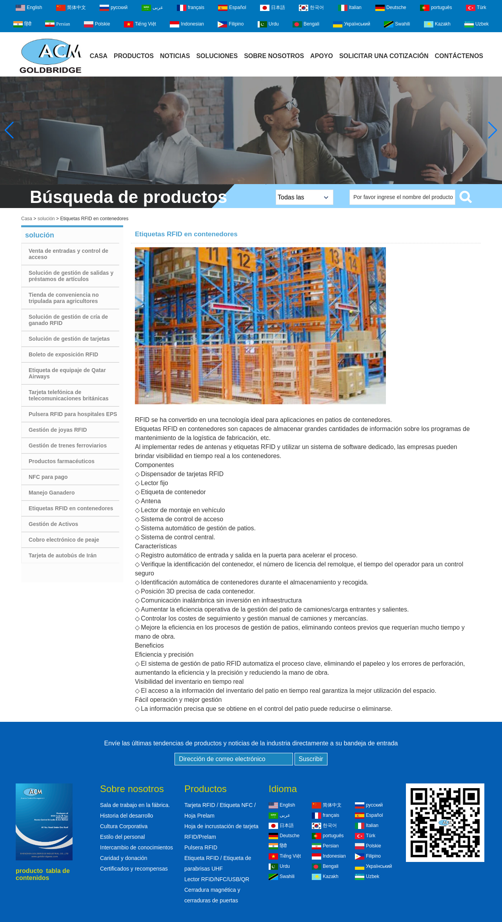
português (436, 8)
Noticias (175, 56)
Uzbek (476, 24)
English (29, 8)
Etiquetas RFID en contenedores (71, 508)
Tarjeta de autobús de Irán (62, 555)
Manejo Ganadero (52, 492)
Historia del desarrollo (126, 815)
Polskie (97, 24)
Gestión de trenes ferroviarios (68, 445)
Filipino (231, 24)
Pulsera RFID (200, 847)
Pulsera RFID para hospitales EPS (73, 414)
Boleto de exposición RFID (63, 354)
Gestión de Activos (53, 524)
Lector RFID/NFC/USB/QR (216, 879)
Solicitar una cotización (384, 56)
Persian (57, 23)
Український (351, 24)
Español (232, 8)
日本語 (272, 8)
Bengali (306, 24)
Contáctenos (459, 56)
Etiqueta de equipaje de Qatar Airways (67, 373)
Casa (98, 56)
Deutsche (390, 8)
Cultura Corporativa (123, 826)
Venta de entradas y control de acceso (68, 254)
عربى (152, 8)
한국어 (311, 8)
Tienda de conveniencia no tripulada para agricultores (64, 298)
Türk (476, 8)
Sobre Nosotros (274, 56)
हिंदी (22, 24)
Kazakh (437, 24)
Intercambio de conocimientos (136, 847)
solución (46, 218)
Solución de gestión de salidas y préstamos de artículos (71, 276)
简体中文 (71, 8)
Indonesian (187, 24)
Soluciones (217, 56)
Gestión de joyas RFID (58, 430)
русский (113, 8)
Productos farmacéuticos (62, 461)
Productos (134, 56)
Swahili (397, 24)
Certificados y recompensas (134, 868)
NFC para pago (48, 477)
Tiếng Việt (140, 24)
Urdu (268, 24)
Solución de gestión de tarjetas (69, 339)
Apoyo (321, 56)
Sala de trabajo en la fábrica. (135, 805)
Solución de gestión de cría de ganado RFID (68, 320)
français (190, 8)
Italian (350, 8)
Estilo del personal (122, 837)
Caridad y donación (123, 858)
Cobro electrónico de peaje (64, 540)
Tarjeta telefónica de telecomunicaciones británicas (69, 395)
